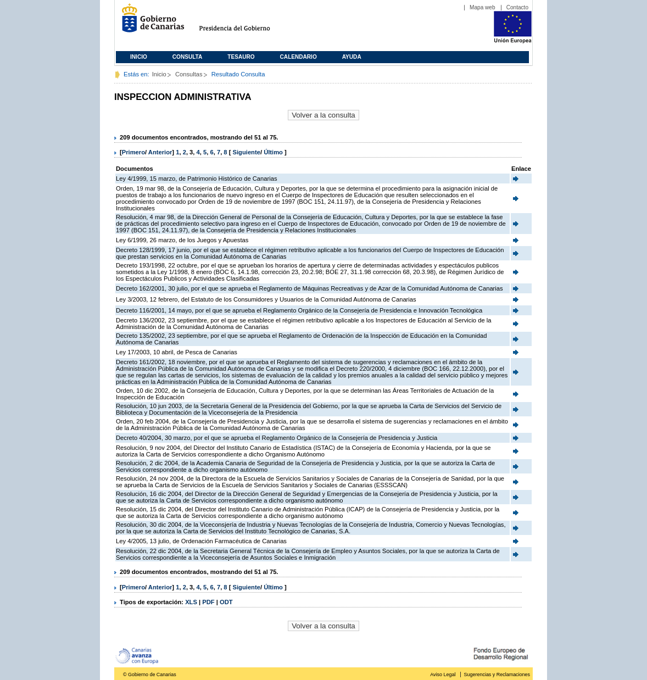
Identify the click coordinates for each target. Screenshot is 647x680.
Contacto (517, 7)
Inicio (138, 57)
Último (274, 152)
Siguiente (246, 152)
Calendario (298, 57)
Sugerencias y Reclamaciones (497, 674)
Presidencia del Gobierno (244, 22)
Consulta (187, 57)
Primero (133, 152)
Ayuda (351, 57)
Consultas (189, 74)
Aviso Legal (442, 674)
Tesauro (240, 57)
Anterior (160, 152)
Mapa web (482, 7)
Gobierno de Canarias (150, 22)
